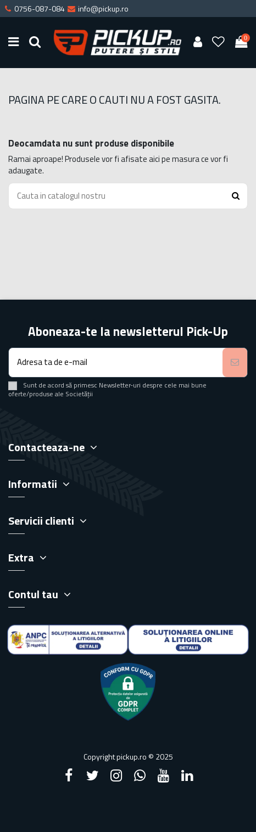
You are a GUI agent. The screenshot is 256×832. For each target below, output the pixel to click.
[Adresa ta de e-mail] (115, 362)
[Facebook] (68, 775)
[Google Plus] (140, 775)
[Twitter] (92, 775)
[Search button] (236, 196)
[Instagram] (116, 775)
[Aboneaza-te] (234, 362)
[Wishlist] (218, 42)
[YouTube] (163, 775)
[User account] (197, 42)
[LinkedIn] (187, 775)
